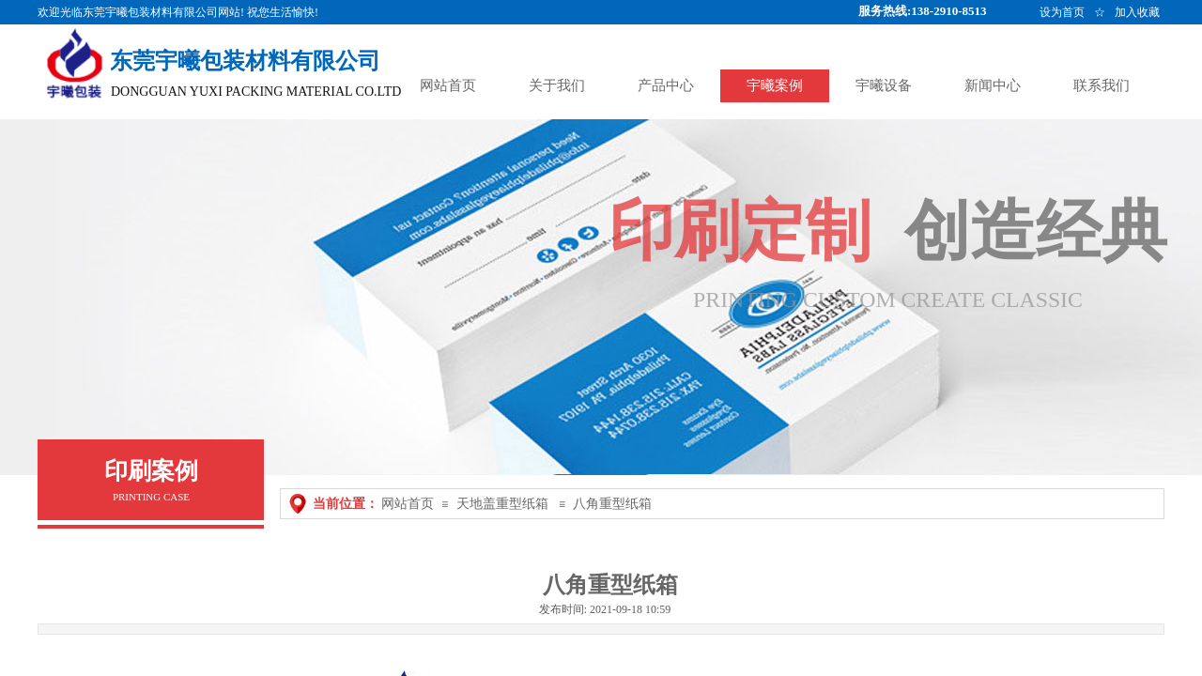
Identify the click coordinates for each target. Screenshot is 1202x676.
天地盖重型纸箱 (502, 504)
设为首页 (1062, 12)
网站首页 (407, 504)
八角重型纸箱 (612, 504)
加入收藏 (1137, 12)
